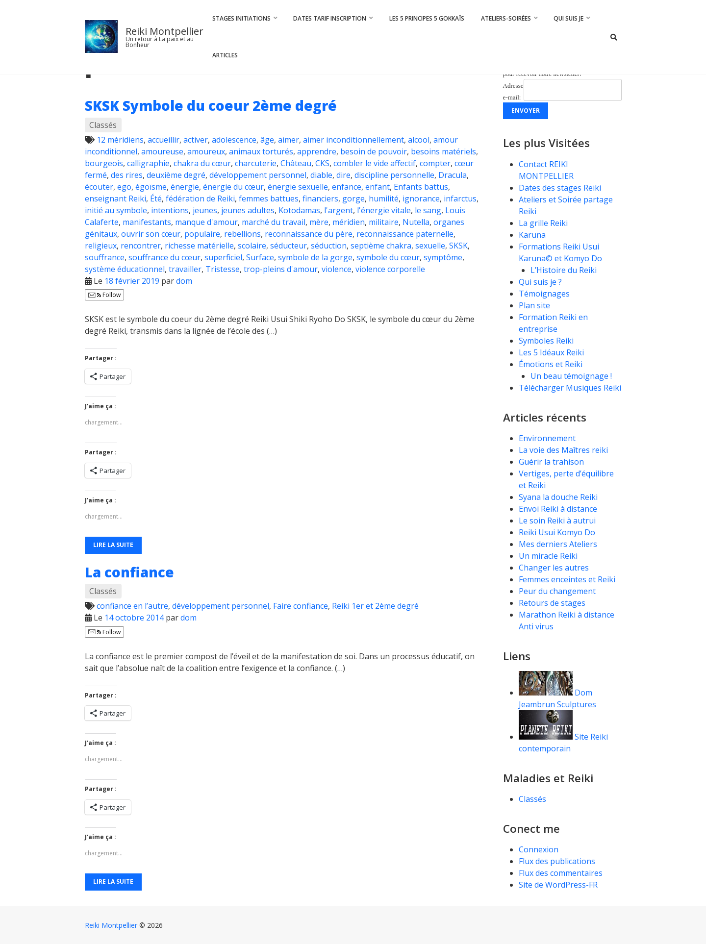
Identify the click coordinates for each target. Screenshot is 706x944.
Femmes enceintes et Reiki (567, 579)
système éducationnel (125, 269)
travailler (185, 269)
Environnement (548, 438)
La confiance (129, 572)
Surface (260, 257)
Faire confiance (300, 605)
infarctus (460, 198)
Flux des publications (557, 861)
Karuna (532, 234)
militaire (384, 222)
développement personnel (257, 175)
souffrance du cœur (164, 257)
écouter (99, 186)
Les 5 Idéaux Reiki (551, 352)
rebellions (242, 233)
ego (124, 186)
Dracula (452, 175)
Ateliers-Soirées (506, 18)
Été (156, 198)
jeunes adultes (248, 210)
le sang (428, 210)
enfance (346, 186)
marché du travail (273, 222)
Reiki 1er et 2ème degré (375, 605)
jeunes (205, 210)
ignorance (421, 198)
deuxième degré (176, 175)
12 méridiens (120, 139)
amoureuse (162, 151)
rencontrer (141, 245)
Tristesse (222, 269)
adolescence (234, 139)
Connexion (538, 849)
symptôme (443, 257)
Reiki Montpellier (164, 31)
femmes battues (269, 198)
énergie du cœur (233, 186)
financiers (320, 198)
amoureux (206, 151)
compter (435, 163)
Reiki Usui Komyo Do (557, 532)
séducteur (288, 245)
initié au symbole (116, 210)
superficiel (223, 257)
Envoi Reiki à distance (558, 508)
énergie (185, 186)
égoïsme (151, 186)
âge (267, 139)
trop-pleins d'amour (281, 269)
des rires (127, 175)
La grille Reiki (543, 223)
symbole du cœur (388, 257)
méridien (348, 222)
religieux (101, 245)
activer (195, 139)
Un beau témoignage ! (571, 376)
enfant (377, 186)
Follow (104, 295)
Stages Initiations (241, 18)
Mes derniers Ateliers (558, 544)
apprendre (316, 151)
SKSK (458, 245)
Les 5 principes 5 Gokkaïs (426, 18)
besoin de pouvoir (373, 151)
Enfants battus (421, 186)
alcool (418, 139)
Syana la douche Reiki (558, 497)
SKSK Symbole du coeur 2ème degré (211, 105)
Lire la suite (113, 545)
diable (321, 175)
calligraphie (148, 163)
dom (184, 280)
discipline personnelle (394, 175)
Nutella (416, 222)
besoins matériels (443, 151)
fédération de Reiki (200, 198)
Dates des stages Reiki (560, 187)
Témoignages (544, 293)
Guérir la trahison (551, 461)
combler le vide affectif (374, 163)
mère (318, 222)
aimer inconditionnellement (353, 139)
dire (343, 175)
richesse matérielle (199, 245)
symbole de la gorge (315, 257)
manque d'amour (206, 222)
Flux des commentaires (561, 873)
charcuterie (256, 163)
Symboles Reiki (546, 340)
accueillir (163, 139)
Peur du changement (557, 591)
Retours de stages (552, 602)
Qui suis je (568, 18)
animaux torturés (261, 151)
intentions (170, 210)
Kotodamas (299, 210)
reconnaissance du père (309, 233)
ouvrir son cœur (150, 233)
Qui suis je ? (540, 281)
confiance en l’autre (132, 605)
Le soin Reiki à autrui (557, 520)
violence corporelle (390, 269)
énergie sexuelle (298, 186)
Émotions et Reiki (550, 364)
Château (295, 163)
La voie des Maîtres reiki (563, 450)
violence (337, 269)
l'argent (338, 210)
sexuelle (430, 245)
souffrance (105, 257)
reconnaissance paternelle (405, 233)
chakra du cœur (202, 163)
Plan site (534, 305)
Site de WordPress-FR (558, 884)
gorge (353, 198)
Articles (225, 55)
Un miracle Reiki (548, 555)
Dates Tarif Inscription (329, 18)
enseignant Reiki (115, 198)
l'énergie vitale (384, 210)
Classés (103, 125)
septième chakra (381, 245)
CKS (322, 163)
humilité (384, 198)
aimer (288, 139)
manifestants (147, 222)
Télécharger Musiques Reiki (570, 387)
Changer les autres (554, 567)
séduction (329, 245)
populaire (202, 233)
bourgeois (104, 163)
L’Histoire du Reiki (563, 270)
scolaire (252, 245)
